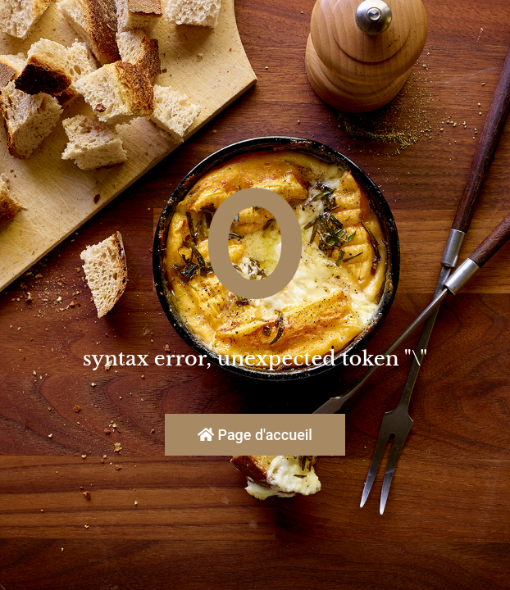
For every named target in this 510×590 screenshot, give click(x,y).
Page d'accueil (255, 434)
